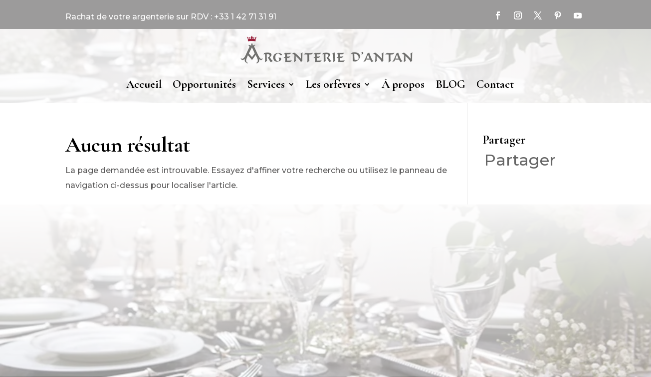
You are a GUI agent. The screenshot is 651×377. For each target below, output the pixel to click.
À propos (403, 84)
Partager (520, 160)
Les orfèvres (333, 84)
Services (266, 84)
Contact (495, 84)
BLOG (450, 84)
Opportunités (204, 84)
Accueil (144, 84)
